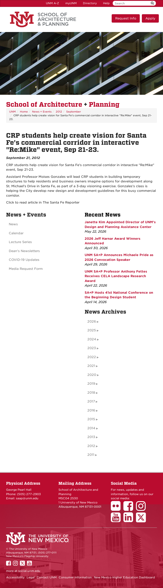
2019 (91, 384)
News (13, 224)
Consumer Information (75, 577)
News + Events (42, 111)
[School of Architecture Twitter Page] (142, 520)
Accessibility (15, 577)
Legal (31, 577)
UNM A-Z (52, 3)
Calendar (16, 233)
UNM (12, 111)
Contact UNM (47, 577)
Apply (150, 18)
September (73, 111)
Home (24, 111)
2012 (59, 111)
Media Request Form (26, 269)
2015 (91, 419)
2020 (91, 375)
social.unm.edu (29, 571)
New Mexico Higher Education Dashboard (124, 577)
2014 (91, 428)
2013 (91, 437)
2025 (91, 330)
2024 (91, 339)
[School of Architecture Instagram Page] (142, 509)
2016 (91, 410)
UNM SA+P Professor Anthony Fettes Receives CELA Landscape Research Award (116, 276)
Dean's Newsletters (24, 251)
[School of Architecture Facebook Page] (129, 509)
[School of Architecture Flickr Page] (117, 509)
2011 (90, 455)
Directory (90, 3)
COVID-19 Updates (24, 260)
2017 (91, 401)
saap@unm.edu (27, 498)
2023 (91, 348)
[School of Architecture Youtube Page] (117, 520)
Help (106, 3)
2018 (91, 393)
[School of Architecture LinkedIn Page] (129, 520)
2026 (91, 321)
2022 (91, 357)
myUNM (71, 3)
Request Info (125, 18)
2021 (91, 366)
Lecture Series (20, 242)
